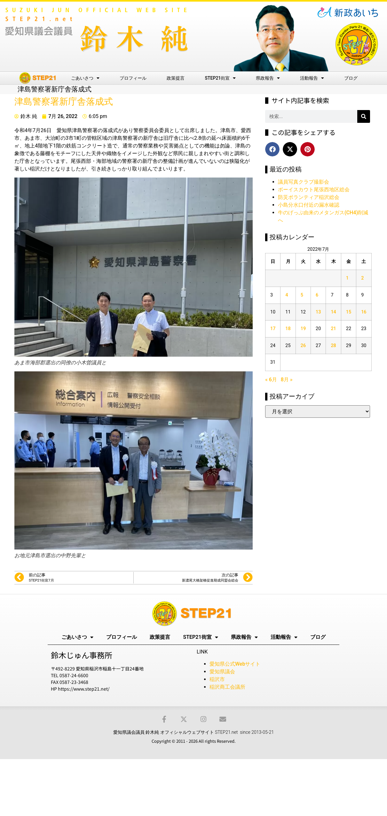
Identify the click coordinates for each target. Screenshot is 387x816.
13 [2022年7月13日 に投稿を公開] (318, 312)
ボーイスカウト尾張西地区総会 (314, 189)
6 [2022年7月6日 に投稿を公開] (317, 295)
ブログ (351, 78)
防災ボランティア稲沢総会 (308, 197)
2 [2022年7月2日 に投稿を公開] (362, 278)
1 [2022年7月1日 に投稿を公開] (347, 278)
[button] (272, 149)
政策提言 (176, 78)
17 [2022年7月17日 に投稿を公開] (272, 328)
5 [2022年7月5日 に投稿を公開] (302, 295)
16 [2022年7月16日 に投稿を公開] (363, 312)
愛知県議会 (222, 672)
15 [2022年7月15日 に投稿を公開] (348, 312)
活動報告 (312, 78)
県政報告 (268, 78)
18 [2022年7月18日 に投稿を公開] (287, 328)
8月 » (287, 379)
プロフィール (133, 78)
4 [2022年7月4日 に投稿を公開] (286, 295)
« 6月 (271, 379)
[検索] (363, 116)
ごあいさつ (85, 78)
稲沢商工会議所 (227, 687)
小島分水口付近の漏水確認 (308, 205)
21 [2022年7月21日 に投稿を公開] (333, 328)
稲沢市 (217, 679)
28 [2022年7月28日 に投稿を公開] (333, 345)
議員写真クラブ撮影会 (303, 182)
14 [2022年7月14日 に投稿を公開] (333, 312)
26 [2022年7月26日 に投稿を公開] (303, 345)
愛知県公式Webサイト (234, 664)
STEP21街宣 (220, 78)
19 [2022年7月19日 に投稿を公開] (303, 328)
